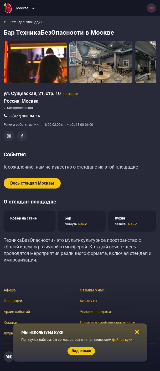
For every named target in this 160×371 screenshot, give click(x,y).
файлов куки (122, 340)
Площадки (13, 301)
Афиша (10, 290)
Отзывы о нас (92, 290)
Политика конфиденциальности (107, 322)
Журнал (10, 333)
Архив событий (17, 312)
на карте (70, 94)
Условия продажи (95, 312)
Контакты (88, 301)
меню (82, 224)
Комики (10, 322)
